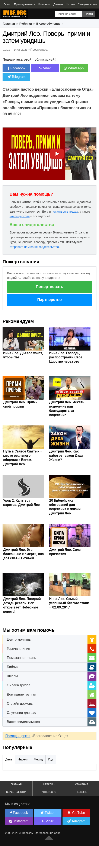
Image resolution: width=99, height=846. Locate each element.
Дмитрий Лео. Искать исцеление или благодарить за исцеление (66, 408)
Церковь (48, 784)
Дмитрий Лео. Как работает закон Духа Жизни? (66, 455)
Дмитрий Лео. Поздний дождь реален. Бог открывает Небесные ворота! (22, 605)
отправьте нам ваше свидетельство (34, 247)
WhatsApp (74, 68)
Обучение (81, 784)
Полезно (81, 792)
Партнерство (49, 300)
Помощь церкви (17, 736)
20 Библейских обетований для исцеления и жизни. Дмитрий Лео (65, 506)
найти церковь (20, 216)
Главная (16, 784)
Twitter (48, 813)
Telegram (16, 77)
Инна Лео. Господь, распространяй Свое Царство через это (65, 357)
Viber (45, 68)
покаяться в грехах (65, 211)
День (8, 759)
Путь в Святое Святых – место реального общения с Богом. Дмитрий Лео (22, 457)
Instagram (19, 821)
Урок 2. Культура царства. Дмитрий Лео (21, 502)
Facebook (16, 68)
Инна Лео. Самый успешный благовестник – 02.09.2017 (69, 603)
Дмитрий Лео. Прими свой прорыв (20, 404)
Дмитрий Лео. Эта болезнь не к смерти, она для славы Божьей (23, 554)
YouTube (76, 813)
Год (50, 759)
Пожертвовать (49, 287)
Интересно (49, 792)
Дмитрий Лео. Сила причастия (65, 552)
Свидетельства (16, 792)
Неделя (23, 759)
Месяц (38, 759)
